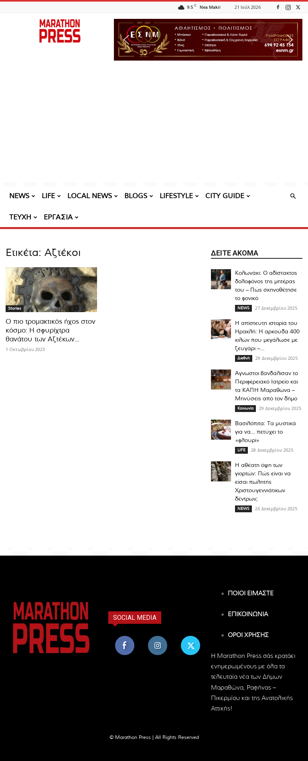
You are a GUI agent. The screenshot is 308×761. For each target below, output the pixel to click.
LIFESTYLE (179, 196)
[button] (208, 40)
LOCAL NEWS (92, 196)
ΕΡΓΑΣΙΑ (61, 217)
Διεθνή (243, 358)
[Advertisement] (154, 126)
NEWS (22, 196)
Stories (14, 308)
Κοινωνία (245, 408)
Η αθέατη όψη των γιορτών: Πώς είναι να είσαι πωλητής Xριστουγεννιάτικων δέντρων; (263, 482)
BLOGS (138, 196)
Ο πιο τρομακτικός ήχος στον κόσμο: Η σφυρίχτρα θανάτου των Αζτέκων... (50, 330)
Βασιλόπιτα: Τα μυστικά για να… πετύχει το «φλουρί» (265, 432)
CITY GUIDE (227, 196)
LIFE (51, 196)
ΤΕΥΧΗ (23, 217)
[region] (208, 40)
